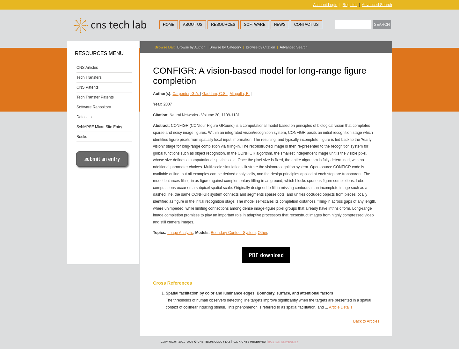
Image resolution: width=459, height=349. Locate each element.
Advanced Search (377, 5)
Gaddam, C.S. (215, 93)
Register (350, 5)
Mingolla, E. (239, 93)
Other (262, 232)
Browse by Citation (260, 47)
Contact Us (306, 24)
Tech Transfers (89, 77)
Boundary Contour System (233, 232)
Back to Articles (366, 321)
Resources (223, 24)
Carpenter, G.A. (186, 93)
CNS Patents (87, 87)
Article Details (340, 307)
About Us (192, 24)
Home (168, 24)
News (280, 24)
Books (81, 137)
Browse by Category (225, 47)
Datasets (83, 117)
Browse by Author (191, 47)
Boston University (283, 341)
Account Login (325, 5)
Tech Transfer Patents (95, 97)
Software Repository (93, 107)
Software (255, 24)
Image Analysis (180, 232)
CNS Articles (87, 67)
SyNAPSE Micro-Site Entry (99, 127)
